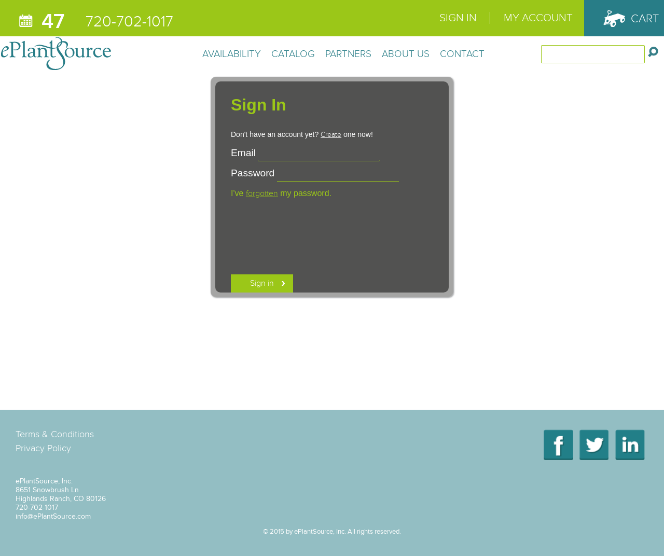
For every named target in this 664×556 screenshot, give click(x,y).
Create (331, 134)
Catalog (293, 53)
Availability (231, 53)
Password (252, 173)
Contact (462, 53)
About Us (406, 53)
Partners (348, 53)
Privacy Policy (43, 448)
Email (243, 152)
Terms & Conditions (55, 434)
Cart (645, 18)
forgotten (262, 193)
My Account (538, 18)
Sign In (458, 18)
